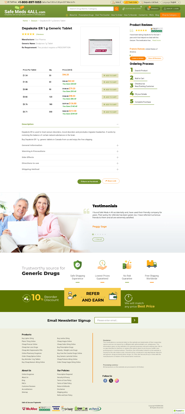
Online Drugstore (28, 374)
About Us (73, 15)
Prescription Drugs (86, 15)
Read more (156, 40)
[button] (179, 411)
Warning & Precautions (34, 151)
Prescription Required (64, 374)
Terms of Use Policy (64, 380)
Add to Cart (110, 76)
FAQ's (151, 15)
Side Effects (28, 158)
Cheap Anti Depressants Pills (32, 350)
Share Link (110, 182)
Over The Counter (102, 15)
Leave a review (138, 58)
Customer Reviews (28, 386)
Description (28, 124)
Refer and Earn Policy (64, 395)
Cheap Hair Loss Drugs (30, 347)
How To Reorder (130, 15)
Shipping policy (62, 392)
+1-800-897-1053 (29, 2)
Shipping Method (31, 170)
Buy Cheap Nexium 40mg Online (33, 362)
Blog (157, 15)
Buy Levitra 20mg (63, 338)
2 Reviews (40, 34)
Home (25, 21)
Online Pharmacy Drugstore (31, 353)
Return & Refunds (63, 386)
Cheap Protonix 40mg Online (67, 359)
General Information (33, 145)
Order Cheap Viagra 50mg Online (69, 362)
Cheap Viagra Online (64, 341)
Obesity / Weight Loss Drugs (67, 350)
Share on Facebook (88, 182)
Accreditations (27, 389)
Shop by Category (169, 15)
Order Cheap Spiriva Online (31, 356)
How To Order (116, 15)
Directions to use (31, 164)
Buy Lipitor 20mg (28, 338)
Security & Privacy (63, 377)
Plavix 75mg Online (28, 341)
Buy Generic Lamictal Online (67, 356)
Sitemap (25, 392)
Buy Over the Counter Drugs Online (69, 353)
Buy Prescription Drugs (65, 347)
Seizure (34, 21)
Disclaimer (61, 389)
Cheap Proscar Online (29, 344)
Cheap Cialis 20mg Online (66, 344)
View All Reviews (154, 58)
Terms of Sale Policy (64, 383)
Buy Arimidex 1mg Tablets (31, 359)
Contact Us (143, 15)
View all (99, 239)
